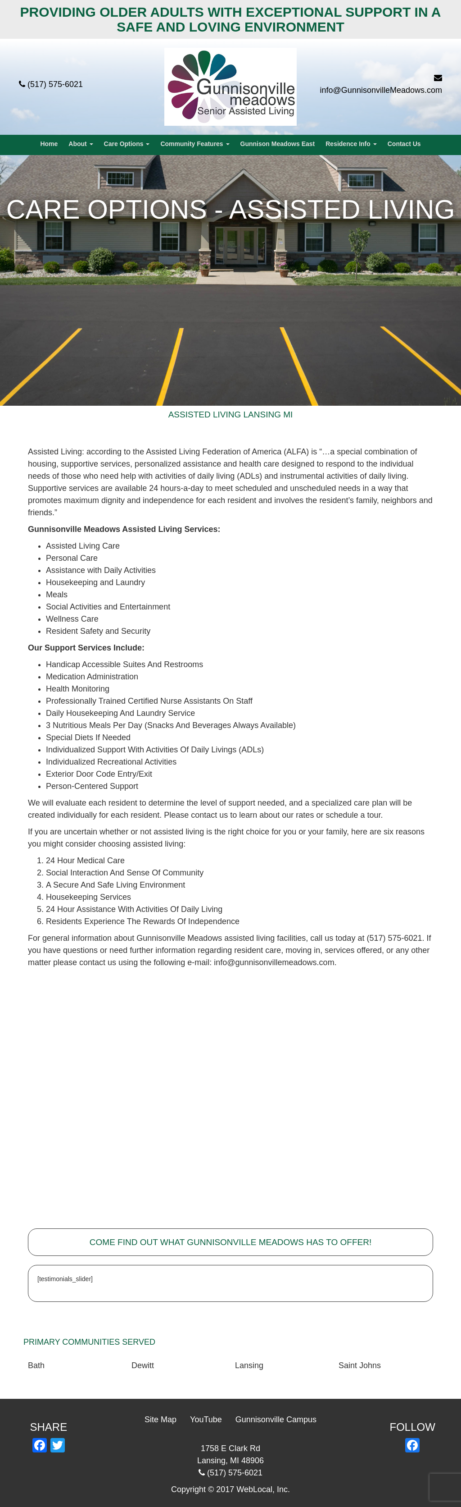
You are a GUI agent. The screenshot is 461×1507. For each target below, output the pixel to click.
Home (49, 143)
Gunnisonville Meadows (74, 529)
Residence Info (350, 143)
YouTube (206, 1419)
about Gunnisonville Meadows (168, 938)
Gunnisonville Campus (275, 1419)
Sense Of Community (165, 872)
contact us (209, 815)
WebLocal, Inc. (263, 1489)
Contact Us (404, 143)
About (80, 143)
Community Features (194, 143)
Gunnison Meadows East (277, 143)
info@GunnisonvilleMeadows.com (381, 90)
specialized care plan (349, 802)
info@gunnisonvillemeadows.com (274, 962)
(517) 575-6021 (55, 84)
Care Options (127, 143)
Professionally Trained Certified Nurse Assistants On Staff (149, 700)
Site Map (160, 1419)
